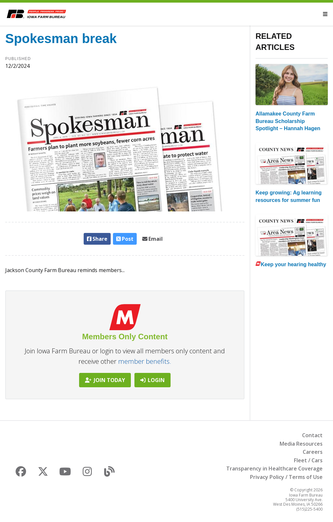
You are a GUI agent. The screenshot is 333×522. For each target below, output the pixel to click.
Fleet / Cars (308, 460)
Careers (313, 451)
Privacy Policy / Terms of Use (286, 477)
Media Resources (301, 443)
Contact (312, 435)
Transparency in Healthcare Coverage (274, 468)
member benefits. (144, 361)
